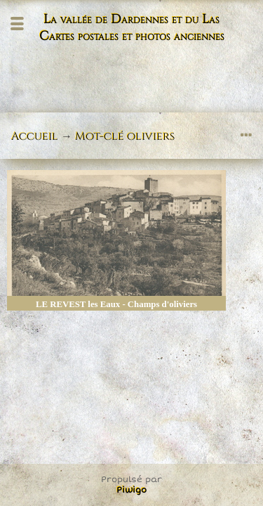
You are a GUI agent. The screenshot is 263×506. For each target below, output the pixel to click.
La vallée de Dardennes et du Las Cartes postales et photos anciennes (131, 28)
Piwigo (131, 490)
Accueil (34, 136)
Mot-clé (99, 136)
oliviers (151, 136)
